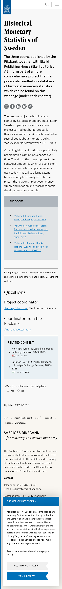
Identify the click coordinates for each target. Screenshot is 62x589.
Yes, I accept (27, 576)
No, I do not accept (27, 565)
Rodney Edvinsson (15, 308)
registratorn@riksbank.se (26, 489)
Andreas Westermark (17, 329)
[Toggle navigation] (57, 4)
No (22, 391)
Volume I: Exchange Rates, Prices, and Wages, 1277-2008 (30, 217)
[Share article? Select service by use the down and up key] (19, 106)
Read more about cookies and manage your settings (28, 553)
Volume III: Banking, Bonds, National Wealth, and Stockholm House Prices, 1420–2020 (31, 246)
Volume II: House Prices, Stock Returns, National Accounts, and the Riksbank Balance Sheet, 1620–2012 (31, 231)
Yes (12, 391)
